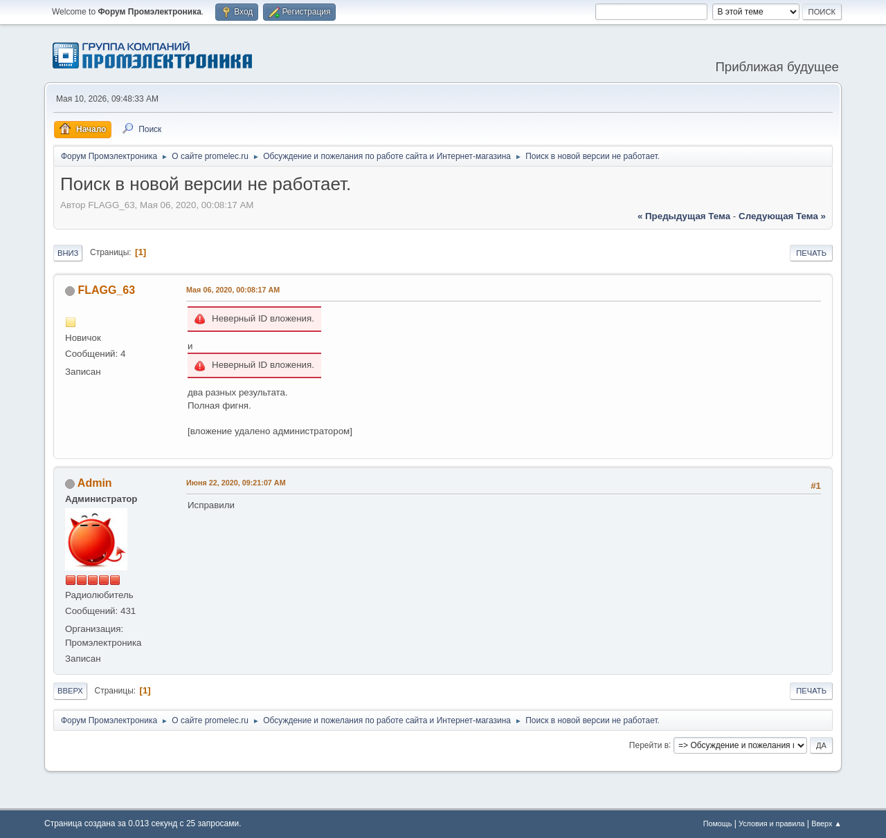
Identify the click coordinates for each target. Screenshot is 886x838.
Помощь (717, 823)
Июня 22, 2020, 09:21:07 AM (236, 482)
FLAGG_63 (106, 290)
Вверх (70, 691)
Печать (811, 253)
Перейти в (649, 744)
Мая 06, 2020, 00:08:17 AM (233, 290)
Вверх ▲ (826, 823)
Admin (95, 483)
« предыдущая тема (684, 216)
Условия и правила (771, 823)
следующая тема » (782, 216)
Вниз (67, 253)
